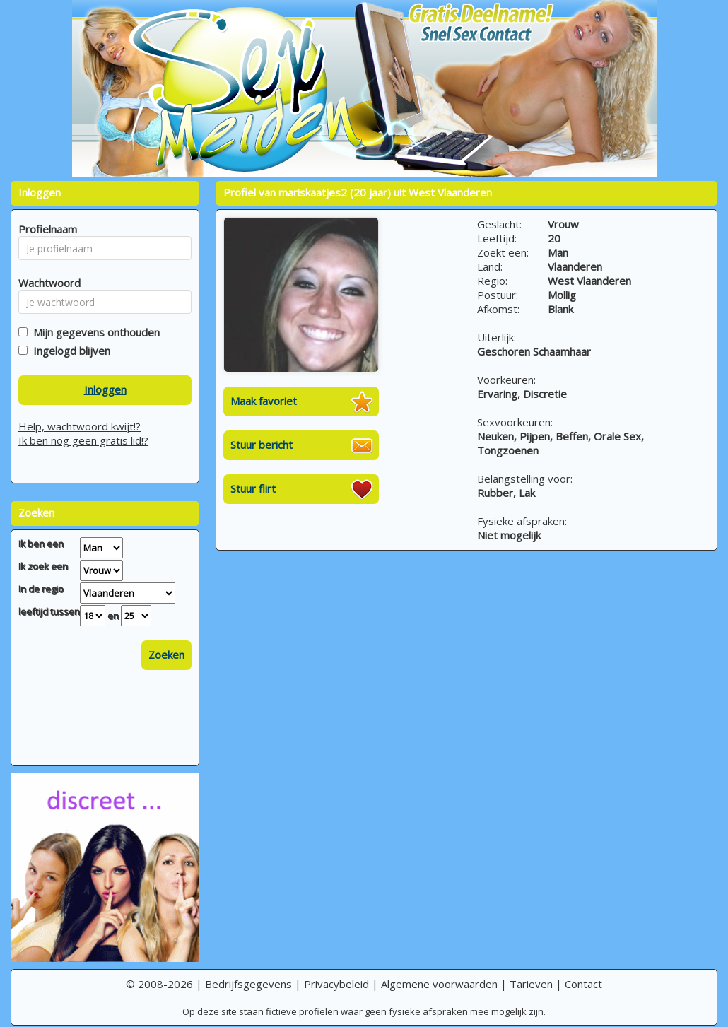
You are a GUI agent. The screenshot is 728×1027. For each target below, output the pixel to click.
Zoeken (166, 654)
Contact (583, 984)
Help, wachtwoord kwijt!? (79, 426)
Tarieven (531, 984)
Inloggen (105, 389)
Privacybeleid (336, 984)
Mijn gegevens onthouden (94, 332)
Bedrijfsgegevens (248, 984)
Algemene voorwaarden (439, 984)
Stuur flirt (253, 488)
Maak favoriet (263, 401)
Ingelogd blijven (69, 351)
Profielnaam (45, 229)
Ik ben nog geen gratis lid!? (83, 440)
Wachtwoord (45, 283)
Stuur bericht (261, 445)
